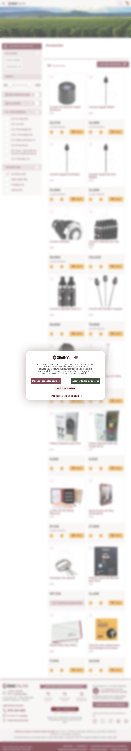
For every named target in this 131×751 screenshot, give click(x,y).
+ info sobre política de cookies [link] (65, 396)
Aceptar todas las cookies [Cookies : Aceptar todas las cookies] (85, 381)
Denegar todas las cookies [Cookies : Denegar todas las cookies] (46, 381)
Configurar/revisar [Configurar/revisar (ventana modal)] (65, 388)
